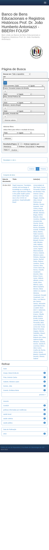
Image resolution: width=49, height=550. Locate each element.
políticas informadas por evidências (15, 410)
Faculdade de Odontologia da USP (33, 447)
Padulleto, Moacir (39, 333)
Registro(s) (41, 147)
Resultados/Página (10, 144)
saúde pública (7, 423)
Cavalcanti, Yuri (38, 297)
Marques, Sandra (39, 341)
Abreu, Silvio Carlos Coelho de (39, 348)
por (4, 77)
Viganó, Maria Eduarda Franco (38, 251)
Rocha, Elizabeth (39, 227)
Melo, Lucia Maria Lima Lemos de (39, 325)
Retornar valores (10, 120)
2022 (5, 434)
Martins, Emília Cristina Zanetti (38, 318)
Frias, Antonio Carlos (10, 377)
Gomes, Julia (7, 386)
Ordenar (22, 147)
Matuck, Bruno (38, 225)
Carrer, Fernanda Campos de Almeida (39, 189)
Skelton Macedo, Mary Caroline (38, 217)
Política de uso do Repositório (10, 447)
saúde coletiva (8, 418)
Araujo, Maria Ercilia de (11, 373)
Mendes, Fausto (38, 204)
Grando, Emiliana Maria (11, 390)
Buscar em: (7, 74)
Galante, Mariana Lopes (11, 382)
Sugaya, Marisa (38, 331)
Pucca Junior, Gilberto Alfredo (38, 278)
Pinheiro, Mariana (39, 257)
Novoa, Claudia (38, 270)
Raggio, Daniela (38, 198)
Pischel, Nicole (38, 223)
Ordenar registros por (31, 144)
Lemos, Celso (37, 196)
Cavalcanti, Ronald (39, 295)
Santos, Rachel (38, 259)
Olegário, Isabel (38, 236)
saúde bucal (7, 414)
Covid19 (6, 405)
